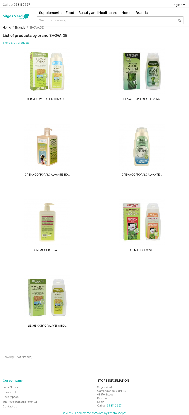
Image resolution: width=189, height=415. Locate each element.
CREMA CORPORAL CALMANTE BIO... (47, 174)
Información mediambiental (20, 401)
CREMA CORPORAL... (47, 250)
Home (126, 12)
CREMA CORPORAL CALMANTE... (142, 174)
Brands (142, 12)
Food (70, 12)
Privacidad (9, 392)
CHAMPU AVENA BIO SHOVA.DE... (47, 99)
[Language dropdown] (179, 5)
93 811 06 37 (22, 5)
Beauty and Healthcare (97, 12)
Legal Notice (10, 387)
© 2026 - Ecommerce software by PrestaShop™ (94, 413)
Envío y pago (11, 397)
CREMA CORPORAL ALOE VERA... (142, 99)
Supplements (50, 12)
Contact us (10, 406)
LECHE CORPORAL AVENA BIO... (47, 325)
